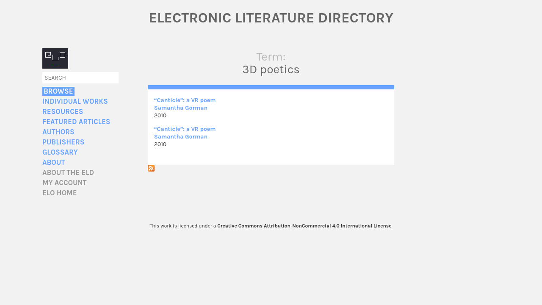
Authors (58, 132)
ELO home (59, 193)
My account (64, 183)
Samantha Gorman (180, 107)
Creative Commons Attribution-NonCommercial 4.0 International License (304, 226)
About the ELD (68, 173)
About (53, 162)
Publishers (63, 142)
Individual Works (75, 101)
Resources (62, 112)
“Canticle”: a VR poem (185, 100)
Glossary (60, 152)
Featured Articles (76, 122)
